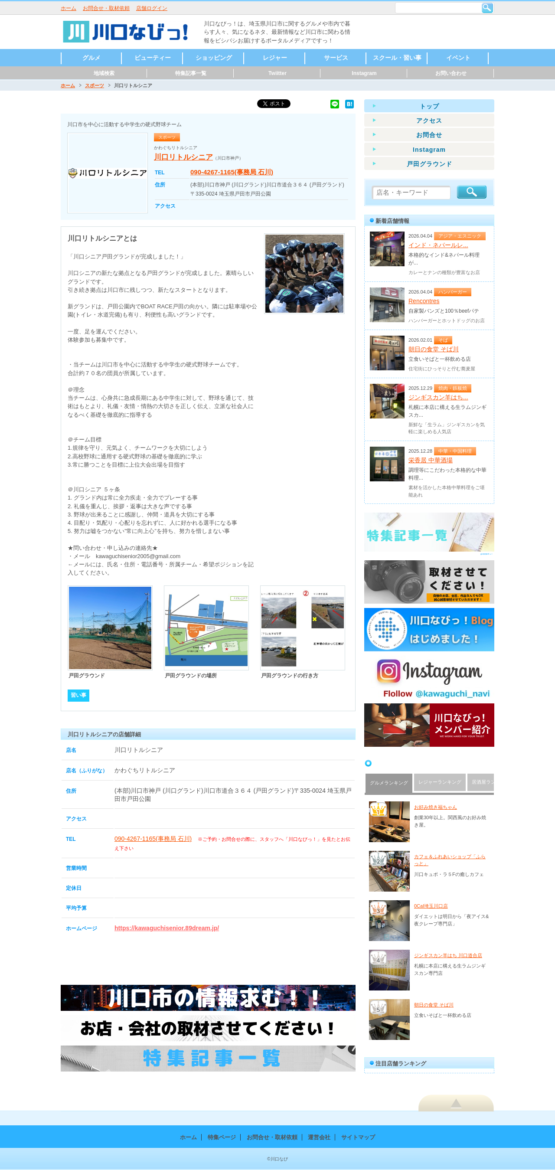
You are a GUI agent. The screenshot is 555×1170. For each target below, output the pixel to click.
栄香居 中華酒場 (430, 460)
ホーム (68, 8)
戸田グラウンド (429, 163)
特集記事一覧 (190, 73)
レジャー (275, 57)
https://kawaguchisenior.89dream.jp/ (166, 928)
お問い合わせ (451, 73)
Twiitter (277, 73)
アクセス (429, 120)
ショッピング (214, 57)
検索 (487, 8)
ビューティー (152, 57)
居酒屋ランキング (491, 781)
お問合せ (429, 134)
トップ (429, 106)
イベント (458, 57)
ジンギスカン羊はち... (438, 397)
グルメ (91, 57)
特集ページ (222, 1137)
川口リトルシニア (183, 157)
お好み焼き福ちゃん (435, 807)
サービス (336, 57)
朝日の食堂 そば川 (433, 349)
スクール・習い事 (397, 57)
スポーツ (94, 85)
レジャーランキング (439, 781)
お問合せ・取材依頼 (106, 8)
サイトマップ (358, 1137)
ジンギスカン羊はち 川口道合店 (448, 955)
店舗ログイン (151, 8)
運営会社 (319, 1137)
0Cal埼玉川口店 (431, 906)
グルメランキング (389, 782)
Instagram (364, 73)
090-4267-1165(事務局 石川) (231, 172)
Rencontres (424, 300)
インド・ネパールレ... (438, 245)
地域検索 (104, 73)
